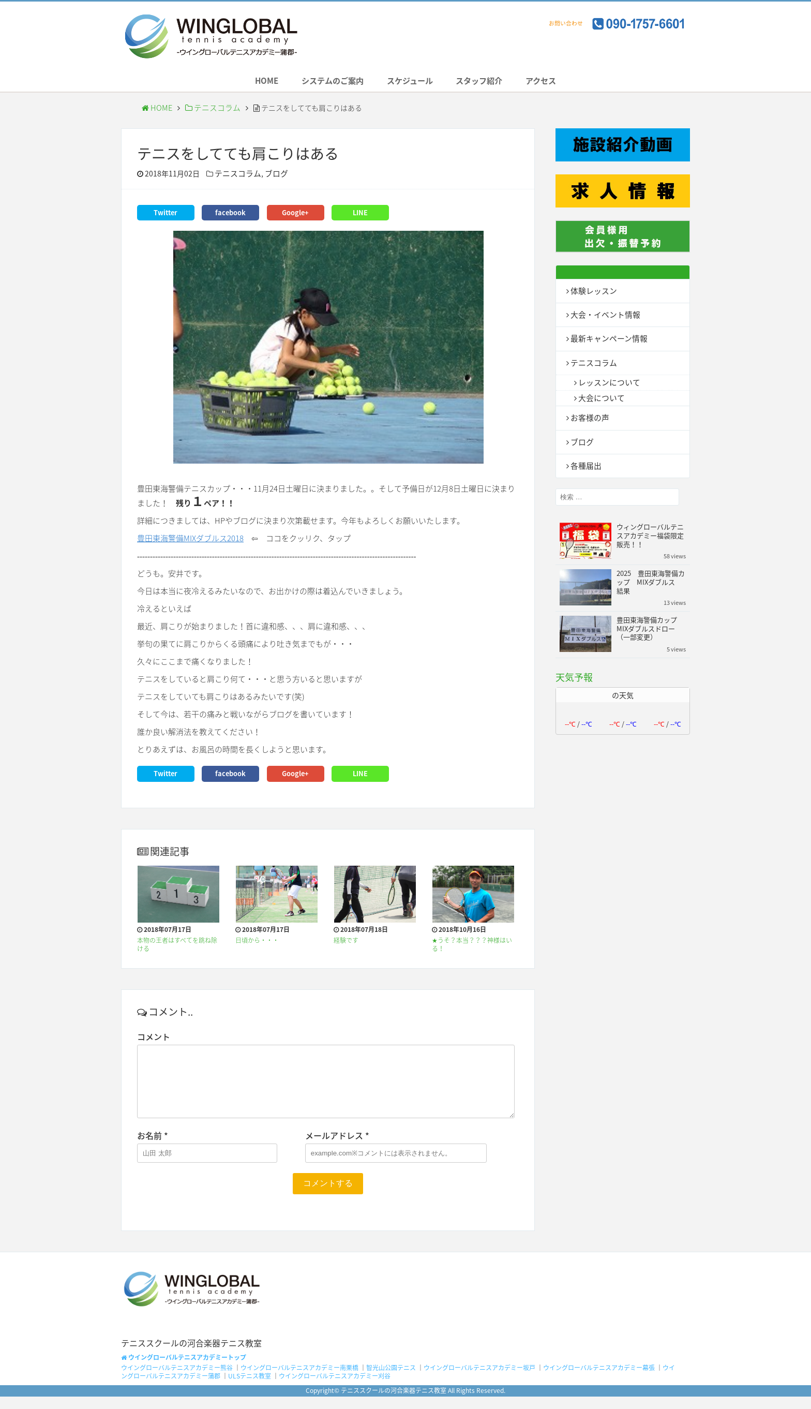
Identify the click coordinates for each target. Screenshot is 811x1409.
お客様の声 (588, 419)
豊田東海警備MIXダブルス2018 (190, 540)
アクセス (555, 82)
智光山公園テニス (391, 1380)
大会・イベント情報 (603, 317)
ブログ (272, 177)
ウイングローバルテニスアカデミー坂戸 (479, 1380)
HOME (251, 82)
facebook (230, 215)
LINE (360, 215)
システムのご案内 (325, 82)
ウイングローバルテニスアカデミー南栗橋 (299, 1380)
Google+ (295, 215)
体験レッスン (592, 293)
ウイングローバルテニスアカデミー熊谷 (177, 1380)
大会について (600, 400)
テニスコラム (209, 111)
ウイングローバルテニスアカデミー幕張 (599, 1380)
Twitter (165, 215)
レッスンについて (607, 384)
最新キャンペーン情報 (606, 340)
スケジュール (409, 82)
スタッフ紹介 (487, 82)
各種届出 (584, 467)
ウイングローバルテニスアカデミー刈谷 (335, 1388)
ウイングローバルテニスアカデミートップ (183, 1369)
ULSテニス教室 (249, 1388)
